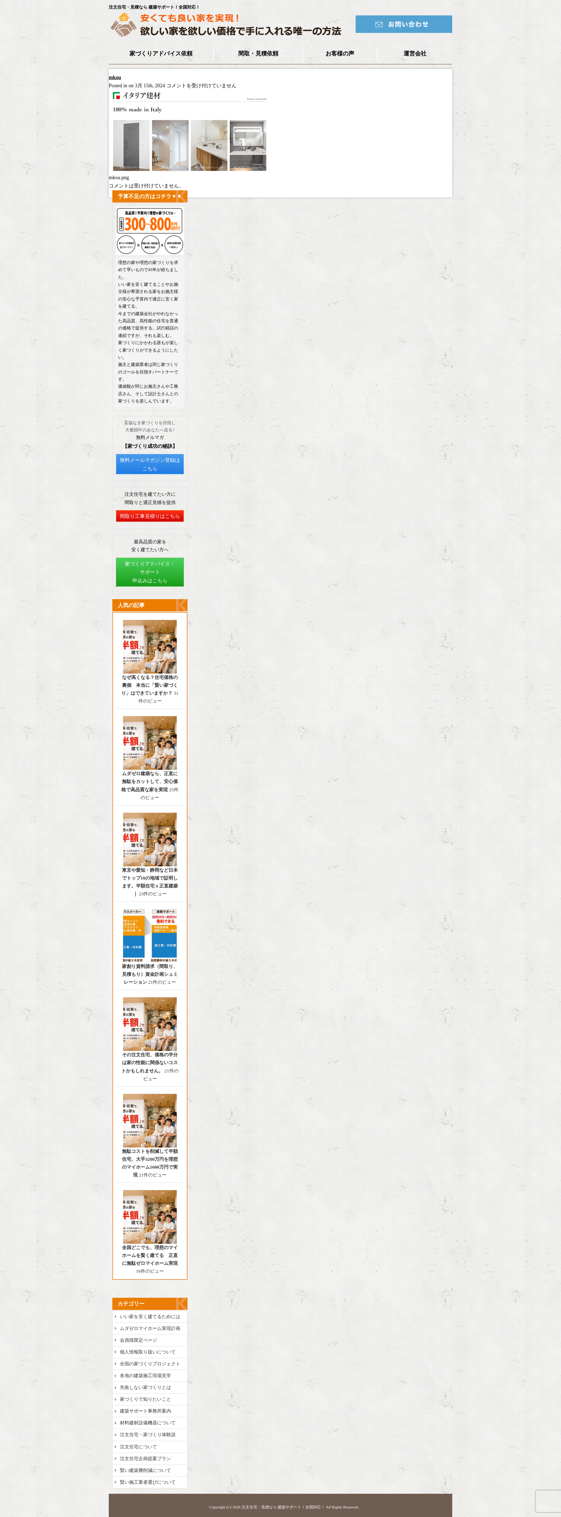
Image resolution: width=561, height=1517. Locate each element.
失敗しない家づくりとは (145, 1387)
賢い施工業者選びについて (148, 1482)
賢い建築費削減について (145, 1470)
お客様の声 (340, 53)
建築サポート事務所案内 (145, 1411)
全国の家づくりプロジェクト (150, 1363)
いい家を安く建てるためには (150, 1316)
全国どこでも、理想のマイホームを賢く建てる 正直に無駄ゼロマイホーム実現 (150, 1255)
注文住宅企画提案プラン (145, 1458)
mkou (115, 77)
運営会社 (415, 53)
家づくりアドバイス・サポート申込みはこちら (150, 572)
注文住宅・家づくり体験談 (148, 1434)
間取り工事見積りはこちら (150, 516)
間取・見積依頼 (258, 53)
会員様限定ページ (138, 1340)
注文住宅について (138, 1446)
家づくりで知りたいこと (145, 1399)
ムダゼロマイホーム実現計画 (150, 1328)
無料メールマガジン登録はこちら (150, 464)
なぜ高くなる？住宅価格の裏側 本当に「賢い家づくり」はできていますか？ (149, 685)
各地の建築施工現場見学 (145, 1375)
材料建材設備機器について (148, 1422)
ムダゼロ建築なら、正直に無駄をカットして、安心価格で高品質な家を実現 (149, 781)
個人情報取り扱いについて (148, 1352)
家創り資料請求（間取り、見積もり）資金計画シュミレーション (150, 974)
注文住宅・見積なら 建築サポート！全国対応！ (283, 1507)
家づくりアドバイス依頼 (161, 53)
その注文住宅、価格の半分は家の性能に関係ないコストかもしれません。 (149, 1062)
